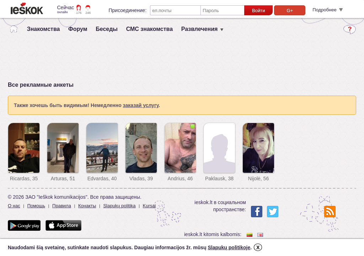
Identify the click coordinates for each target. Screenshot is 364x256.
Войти (258, 10)
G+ (290, 10)
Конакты (87, 205)
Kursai (149, 205)
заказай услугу (141, 105)
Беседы (107, 29)
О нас (14, 205)
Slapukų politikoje (229, 247)
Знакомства (43, 29)
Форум (77, 29)
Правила (61, 205)
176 (78, 13)
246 (88, 13)
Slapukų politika (119, 205)
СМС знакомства (149, 29)
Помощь (36, 205)
